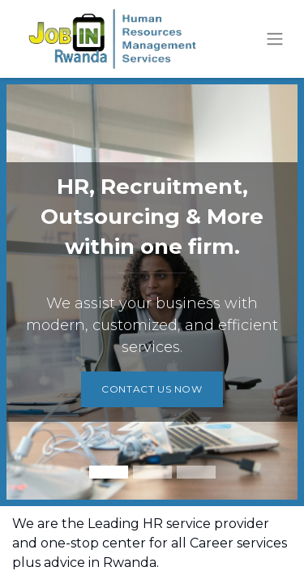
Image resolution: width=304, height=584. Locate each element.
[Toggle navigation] (275, 39)
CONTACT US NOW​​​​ (151, 389)
